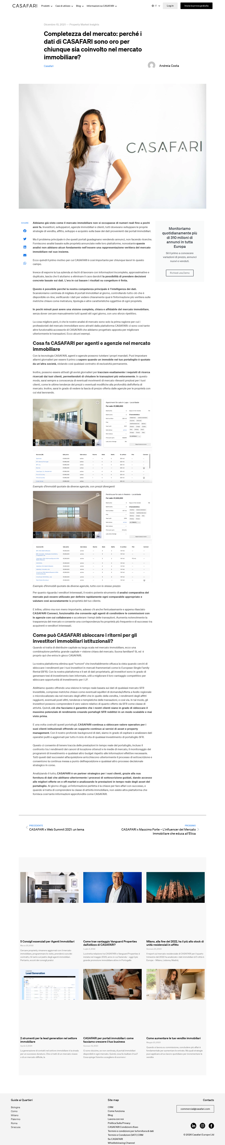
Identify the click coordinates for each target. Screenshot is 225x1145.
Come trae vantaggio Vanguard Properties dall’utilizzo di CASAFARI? (110, 943)
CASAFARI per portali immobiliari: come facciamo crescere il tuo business (108, 1039)
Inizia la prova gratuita (196, 5)
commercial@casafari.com (195, 1108)
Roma (14, 1123)
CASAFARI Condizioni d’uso (123, 1126)
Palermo (15, 1119)
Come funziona (116, 1111)
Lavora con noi (116, 1118)
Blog (80, 5)
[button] (25, 230)
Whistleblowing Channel (121, 1142)
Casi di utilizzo (64, 5)
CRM (110, 1107)
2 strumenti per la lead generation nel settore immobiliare (48, 1039)
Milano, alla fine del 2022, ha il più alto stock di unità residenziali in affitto (175, 943)
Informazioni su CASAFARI (102, 5)
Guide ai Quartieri (22, 1100)
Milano (14, 1115)
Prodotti (47, 5)
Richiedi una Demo (180, 273)
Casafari (48, 66)
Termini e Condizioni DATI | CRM (125, 1134)
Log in (170, 5)
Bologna (15, 1107)
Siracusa (15, 1127)
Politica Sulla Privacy (119, 1123)
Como (14, 1111)
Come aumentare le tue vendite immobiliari (173, 1038)
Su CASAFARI (115, 1138)
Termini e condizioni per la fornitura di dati (131, 1131)
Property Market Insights (84, 24)
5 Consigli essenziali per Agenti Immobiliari (47, 941)
